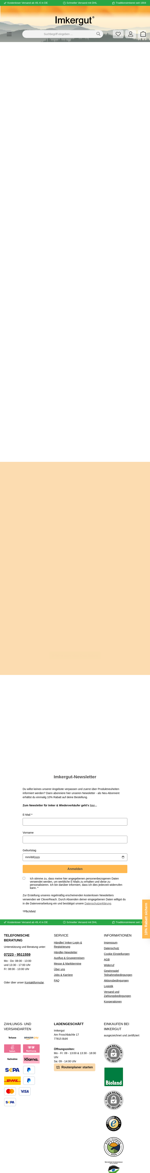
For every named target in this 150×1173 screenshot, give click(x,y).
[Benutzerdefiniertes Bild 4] (113, 1134)
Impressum (110, 929)
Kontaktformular (34, 969)
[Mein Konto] (130, 34)
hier (92, 792)
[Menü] (9, 34)
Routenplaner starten (74, 1054)
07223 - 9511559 (17, 942)
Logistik (108, 973)
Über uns (59, 956)
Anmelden (74, 856)
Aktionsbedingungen (116, 967)
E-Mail (26, 802)
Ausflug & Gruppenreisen (69, 945)
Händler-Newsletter (65, 939)
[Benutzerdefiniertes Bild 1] (113, 1064)
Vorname (28, 820)
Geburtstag (29, 837)
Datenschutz (111, 935)
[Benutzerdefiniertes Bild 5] (113, 1157)
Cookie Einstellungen (117, 941)
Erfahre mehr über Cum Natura (75, 654)
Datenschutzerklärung (98, 890)
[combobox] (58, 34)
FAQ (56, 967)
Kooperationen (113, 988)
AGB (107, 946)
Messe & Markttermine (67, 950)
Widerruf (109, 952)
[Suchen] (98, 34)
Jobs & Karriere (63, 962)
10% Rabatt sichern (146, 919)
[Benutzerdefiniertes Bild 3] (113, 1111)
